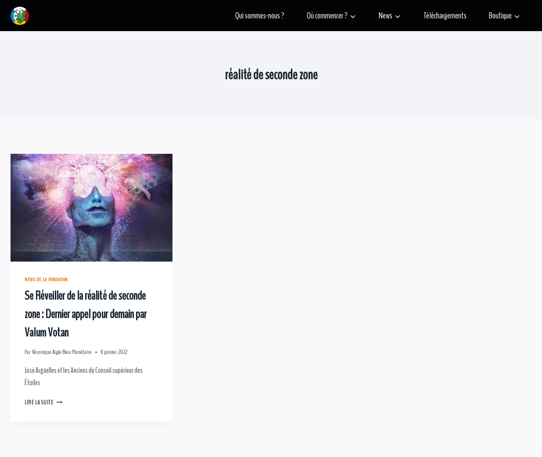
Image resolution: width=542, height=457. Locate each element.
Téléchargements (445, 15)
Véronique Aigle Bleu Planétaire (62, 352)
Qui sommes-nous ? (259, 15)
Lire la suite (43, 403)
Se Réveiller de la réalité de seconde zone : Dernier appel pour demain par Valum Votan (86, 314)
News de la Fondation (46, 279)
